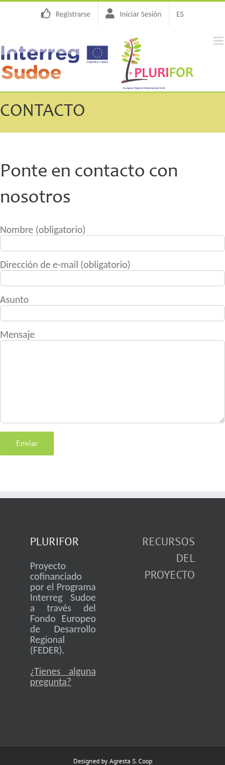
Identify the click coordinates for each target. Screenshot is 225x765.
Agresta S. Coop (130, 761)
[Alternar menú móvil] (219, 41)
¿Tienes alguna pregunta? (63, 676)
